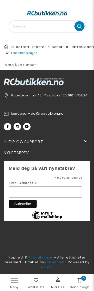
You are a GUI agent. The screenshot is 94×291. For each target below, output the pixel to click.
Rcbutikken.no (41, 257)
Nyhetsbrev (16, 153)
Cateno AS (54, 262)
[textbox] (47, 26)
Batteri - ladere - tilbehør (39, 46)
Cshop (47, 267)
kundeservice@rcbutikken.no (37, 113)
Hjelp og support (23, 142)
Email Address (23, 183)
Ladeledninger (24, 52)
